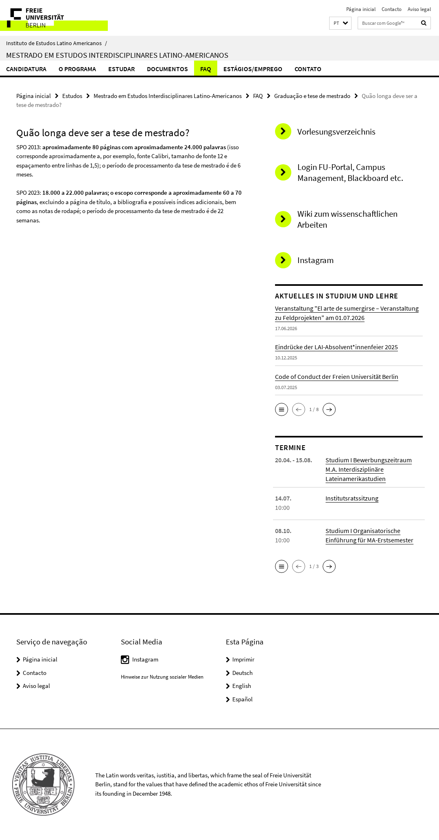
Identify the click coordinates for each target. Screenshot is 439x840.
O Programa (77, 69)
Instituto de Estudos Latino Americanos (56, 43)
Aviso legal (419, 9)
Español (242, 699)
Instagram (145, 659)
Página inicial (361, 9)
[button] (340, 23)
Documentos (167, 69)
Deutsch (242, 673)
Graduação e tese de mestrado (312, 96)
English (241, 686)
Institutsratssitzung (351, 498)
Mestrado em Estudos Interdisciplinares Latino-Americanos (117, 55)
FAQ (205, 69)
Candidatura (26, 69)
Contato (308, 69)
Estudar (121, 69)
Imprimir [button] (243, 659)
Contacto (392, 9)
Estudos (72, 96)
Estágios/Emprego (252, 69)
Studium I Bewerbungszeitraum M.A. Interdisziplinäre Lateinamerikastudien (368, 469)
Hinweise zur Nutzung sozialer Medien (162, 676)
